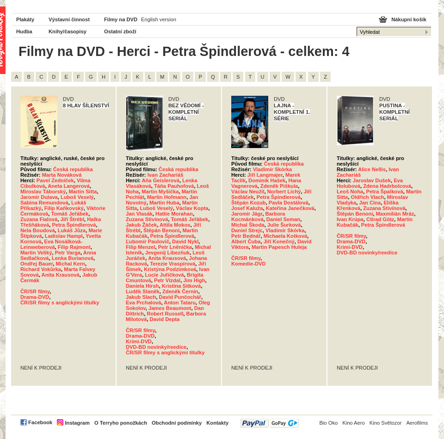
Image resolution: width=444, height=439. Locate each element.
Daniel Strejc (247, 230)
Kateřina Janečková (290, 208)
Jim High (194, 280)
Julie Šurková (284, 225)
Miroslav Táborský (43, 191)
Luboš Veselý (77, 197)
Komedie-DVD (248, 263)
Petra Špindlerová (74, 225)
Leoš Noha (350, 191)
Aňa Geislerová (160, 180)
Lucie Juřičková (164, 275)
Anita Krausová (61, 275)
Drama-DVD (34, 297)
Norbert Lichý (284, 191)
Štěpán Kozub (248, 202)
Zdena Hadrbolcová (387, 186)
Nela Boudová (37, 230)
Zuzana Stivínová (147, 219)
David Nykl (185, 241)
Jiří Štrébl (72, 219)
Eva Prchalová (143, 302)
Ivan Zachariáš (166, 175)
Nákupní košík (408, 19)
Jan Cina (370, 202)
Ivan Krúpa (350, 219)
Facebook (40, 422)
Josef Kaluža (247, 208)
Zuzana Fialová (38, 219)
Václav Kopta (192, 208)
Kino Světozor (386, 423)
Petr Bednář (245, 236)
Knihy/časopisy (67, 31)
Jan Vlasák (139, 213)
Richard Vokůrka (40, 269)
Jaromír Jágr (246, 213)
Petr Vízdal (167, 280)
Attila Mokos (175, 225)
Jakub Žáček (141, 225)
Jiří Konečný (279, 241)
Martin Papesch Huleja (279, 247)
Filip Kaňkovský (64, 208)
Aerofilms (417, 423)
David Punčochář (180, 297)
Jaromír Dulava (39, 197)
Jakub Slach (141, 297)
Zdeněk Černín (180, 291)
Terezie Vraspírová (172, 263)
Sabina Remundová (44, 202)
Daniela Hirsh (142, 286)
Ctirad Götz (380, 219)
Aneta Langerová (69, 186)
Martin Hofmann (166, 197)
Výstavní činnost (69, 19)
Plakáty (25, 19)
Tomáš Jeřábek (70, 213)
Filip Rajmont (74, 247)
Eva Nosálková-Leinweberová (51, 244)
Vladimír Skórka (272, 169)
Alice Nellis (372, 169)
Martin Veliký (36, 252)
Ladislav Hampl (64, 236)
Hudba (24, 31)
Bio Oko (328, 423)
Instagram (77, 423)
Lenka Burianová (72, 258)
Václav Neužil (248, 191)
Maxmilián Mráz (395, 213)
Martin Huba (164, 202)
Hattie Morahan (174, 213)
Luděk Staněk (143, 291)
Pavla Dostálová (288, 202)
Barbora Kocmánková (258, 216)
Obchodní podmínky (177, 423)
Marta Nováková (62, 175)
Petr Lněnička (175, 247)
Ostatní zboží (120, 31)
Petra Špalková (384, 191)
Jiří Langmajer (265, 175)
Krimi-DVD (139, 341)
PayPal (269, 423)
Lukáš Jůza (72, 230)
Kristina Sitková (181, 286)
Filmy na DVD (120, 19)
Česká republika (73, 169)
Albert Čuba (245, 241)
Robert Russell (165, 313)
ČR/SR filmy (34, 291)
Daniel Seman (283, 219)
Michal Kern (70, 263)
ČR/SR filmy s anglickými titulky (59, 302)
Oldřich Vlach (367, 197)
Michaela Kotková (286, 236)
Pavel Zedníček (55, 180)
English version (158, 19)
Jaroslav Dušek (372, 180)
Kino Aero (353, 423)
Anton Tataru (180, 302)
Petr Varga (67, 252)
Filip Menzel (140, 247)
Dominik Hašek (266, 180)
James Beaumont (169, 308)
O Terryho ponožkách (120, 423)
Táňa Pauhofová (174, 186)
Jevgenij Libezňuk (167, 252)
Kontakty (217, 423)
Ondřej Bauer (36, 263)
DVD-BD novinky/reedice (156, 347)
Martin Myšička (160, 191)
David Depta (165, 319)
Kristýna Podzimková (170, 269)
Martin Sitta (82, 191)
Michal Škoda (248, 225)
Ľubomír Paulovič (147, 241)
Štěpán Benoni (161, 230)
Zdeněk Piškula (279, 186)
